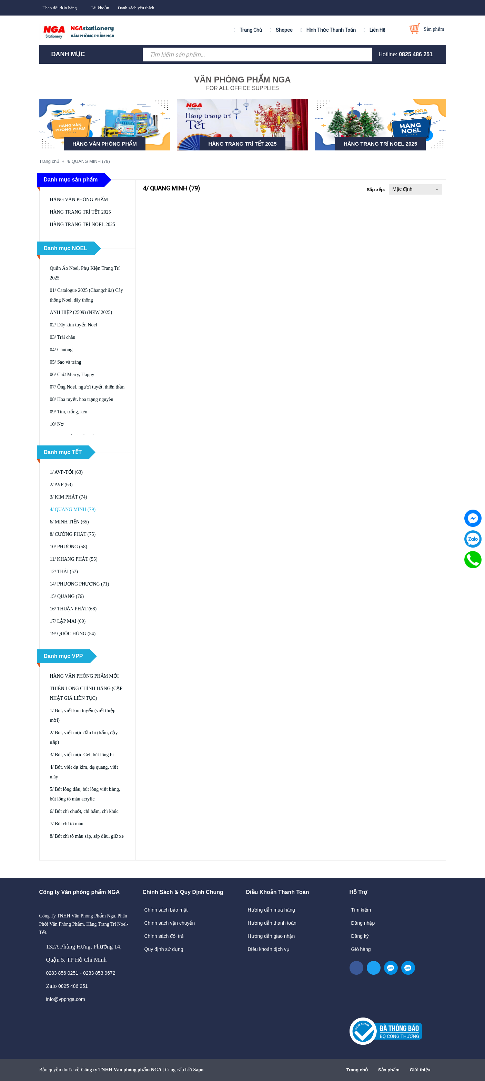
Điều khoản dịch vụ (269, 949)
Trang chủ (357, 1069)
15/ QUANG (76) (67, 596)
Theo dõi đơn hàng (60, 7)
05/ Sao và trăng (65, 362)
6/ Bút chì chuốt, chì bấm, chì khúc (84, 811)
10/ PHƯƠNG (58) (68, 546)
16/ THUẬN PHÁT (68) (73, 608)
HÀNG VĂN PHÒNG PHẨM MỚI (84, 676)
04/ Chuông (61, 349)
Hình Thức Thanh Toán (331, 30)
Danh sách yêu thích (136, 7)
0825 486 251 (416, 54)
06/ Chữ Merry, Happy (72, 374)
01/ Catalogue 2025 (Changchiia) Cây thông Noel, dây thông (86, 295)
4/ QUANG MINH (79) (73, 509)
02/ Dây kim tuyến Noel (73, 324)
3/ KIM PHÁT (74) (68, 497)
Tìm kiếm (361, 910)
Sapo (198, 1069)
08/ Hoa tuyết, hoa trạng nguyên (81, 399)
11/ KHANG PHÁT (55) (74, 559)
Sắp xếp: (376, 189)
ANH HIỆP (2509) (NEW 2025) (81, 312)
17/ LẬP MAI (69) (68, 621)
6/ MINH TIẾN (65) (69, 521)
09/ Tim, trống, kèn (69, 411)
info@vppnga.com (65, 999)
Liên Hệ (377, 30)
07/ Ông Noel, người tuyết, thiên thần (87, 387)
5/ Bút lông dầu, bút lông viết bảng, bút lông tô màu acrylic (85, 794)
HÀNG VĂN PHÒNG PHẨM (104, 144)
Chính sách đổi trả (164, 936)
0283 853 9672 (99, 973)
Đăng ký (360, 936)
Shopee (284, 30)
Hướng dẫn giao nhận (271, 936)
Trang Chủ (251, 30)
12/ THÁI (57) (64, 571)
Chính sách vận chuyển (169, 923)
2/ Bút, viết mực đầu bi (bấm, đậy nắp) (84, 737)
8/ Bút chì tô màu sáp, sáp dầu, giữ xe (87, 836)
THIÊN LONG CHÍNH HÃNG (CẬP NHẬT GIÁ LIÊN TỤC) (86, 693)
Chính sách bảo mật (166, 910)
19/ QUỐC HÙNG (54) (73, 633)
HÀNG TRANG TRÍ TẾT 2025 (242, 144)
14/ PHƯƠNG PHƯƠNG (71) (79, 584)
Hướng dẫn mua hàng (271, 910)
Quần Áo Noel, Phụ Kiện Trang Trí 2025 (85, 273)
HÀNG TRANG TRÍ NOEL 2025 (380, 144)
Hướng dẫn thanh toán (272, 923)
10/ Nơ (57, 424)
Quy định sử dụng (163, 949)
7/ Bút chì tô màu (66, 823)
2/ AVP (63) (61, 484)
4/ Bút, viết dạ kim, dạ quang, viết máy (84, 772)
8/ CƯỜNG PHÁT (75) (73, 534)
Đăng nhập (363, 923)
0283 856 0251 (62, 973)
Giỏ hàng (361, 949)
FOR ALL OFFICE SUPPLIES (242, 82)
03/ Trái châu (62, 337)
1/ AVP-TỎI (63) (66, 472)
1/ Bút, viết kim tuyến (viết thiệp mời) (82, 715)
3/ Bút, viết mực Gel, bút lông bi (82, 754)
